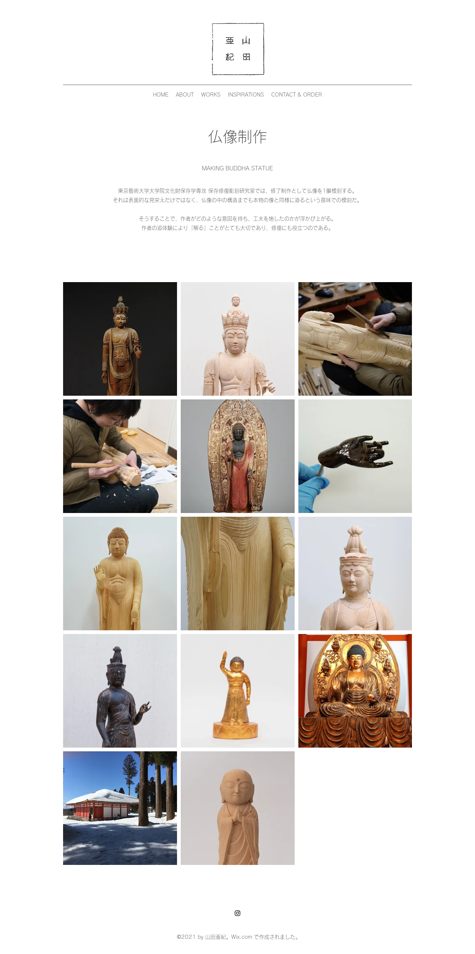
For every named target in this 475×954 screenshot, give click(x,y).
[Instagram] (237, 913)
